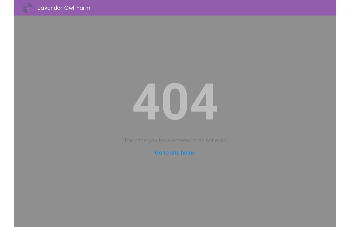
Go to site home (175, 152)
